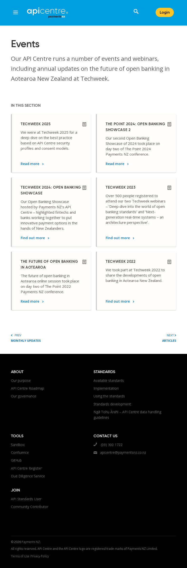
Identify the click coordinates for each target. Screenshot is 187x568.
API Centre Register (26, 468)
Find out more (35, 238)
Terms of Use (20, 556)
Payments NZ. (31, 542)
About (17, 372)
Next (135, 338)
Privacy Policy (39, 556)
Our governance (23, 396)
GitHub (16, 460)
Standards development (112, 404)
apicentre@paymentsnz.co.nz (120, 452)
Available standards (109, 380)
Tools (17, 436)
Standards (104, 372)
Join (15, 490)
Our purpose (21, 380)
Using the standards (109, 396)
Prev (52, 338)
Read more (32, 163)
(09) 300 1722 (108, 444)
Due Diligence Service (28, 476)
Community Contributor (29, 506)
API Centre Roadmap (27, 388)
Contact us (105, 436)
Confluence (20, 452)
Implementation (106, 388)
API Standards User (26, 499)
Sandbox (18, 444)
